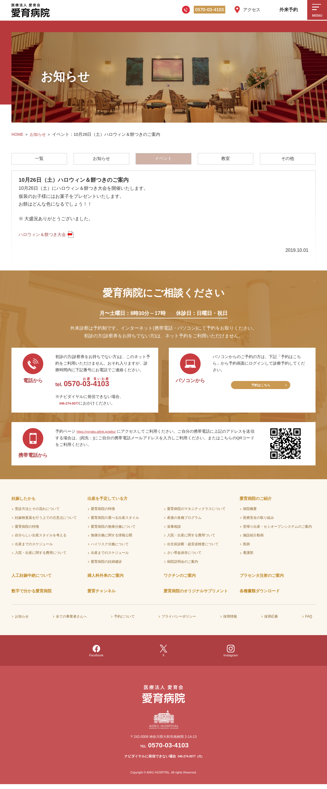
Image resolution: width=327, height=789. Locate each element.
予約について (124, 621)
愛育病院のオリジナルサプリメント (196, 595)
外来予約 (288, 9)
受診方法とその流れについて (37, 513)
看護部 (248, 557)
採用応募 (271, 621)
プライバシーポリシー (179, 621)
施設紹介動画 (253, 539)
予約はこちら (261, 391)
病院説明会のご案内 (182, 566)
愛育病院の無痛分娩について (113, 531)
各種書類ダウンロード (260, 595)
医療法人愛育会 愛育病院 (31, 10)
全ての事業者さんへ (71, 621)
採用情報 (230, 621)
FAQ (308, 621)
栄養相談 (174, 531)
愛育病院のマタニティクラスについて (196, 513)
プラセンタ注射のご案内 (262, 580)
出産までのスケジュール (34, 548)
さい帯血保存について (184, 557)
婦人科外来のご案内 (105, 580)
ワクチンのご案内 (180, 580)
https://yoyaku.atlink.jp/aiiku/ (101, 436)
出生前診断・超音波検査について (193, 548)
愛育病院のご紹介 (256, 503)
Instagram (231, 655)
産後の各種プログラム (184, 522)
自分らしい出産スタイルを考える (40, 539)
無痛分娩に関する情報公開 (111, 539)
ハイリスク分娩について (110, 548)
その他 (288, 159)
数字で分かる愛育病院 (31, 595)
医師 (246, 548)
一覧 (38, 159)
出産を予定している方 (107, 503)
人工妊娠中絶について (31, 580)
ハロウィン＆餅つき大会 (44, 237)
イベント (163, 159)
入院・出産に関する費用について (40, 557)
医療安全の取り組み (258, 522)
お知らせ (39, 134)
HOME (17, 134)
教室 (225, 159)
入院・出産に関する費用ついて (191, 539)
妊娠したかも (23, 503)
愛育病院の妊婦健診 (106, 566)
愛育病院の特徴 (27, 531)
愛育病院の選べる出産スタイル (115, 522)
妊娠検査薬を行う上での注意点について (46, 522)
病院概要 (250, 513)
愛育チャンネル (101, 595)
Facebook (96, 655)
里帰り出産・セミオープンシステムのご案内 (277, 531)
